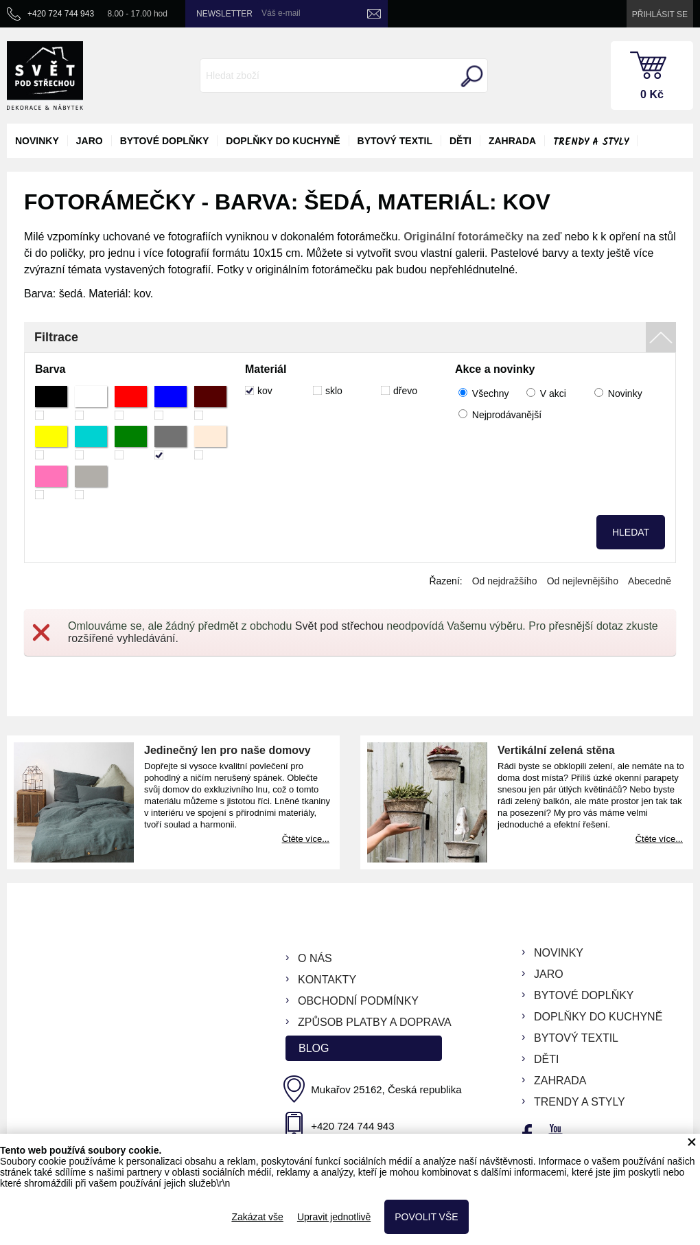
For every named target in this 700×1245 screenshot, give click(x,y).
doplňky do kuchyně (283, 140)
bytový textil (395, 140)
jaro (89, 140)
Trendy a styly (591, 142)
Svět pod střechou (339, 626)
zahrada (512, 140)
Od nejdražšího (504, 580)
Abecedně (649, 580)
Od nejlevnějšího (582, 580)
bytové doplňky (164, 140)
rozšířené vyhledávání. (123, 638)
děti (460, 140)
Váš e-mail (281, 13)
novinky (37, 140)
